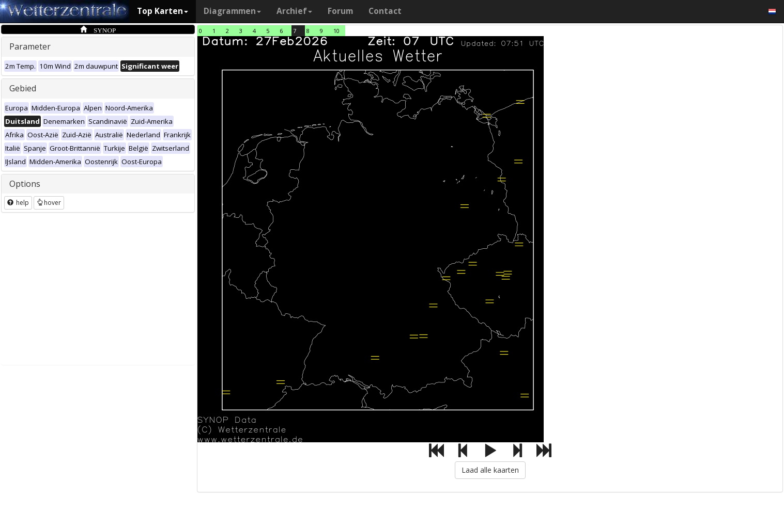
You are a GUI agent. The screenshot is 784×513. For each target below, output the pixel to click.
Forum (340, 11)
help (18, 202)
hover (49, 202)
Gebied (22, 88)
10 (336, 31)
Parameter (30, 46)
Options (24, 183)
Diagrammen (232, 11)
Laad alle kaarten (490, 470)
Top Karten (162, 11)
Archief (294, 11)
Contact (385, 11)
